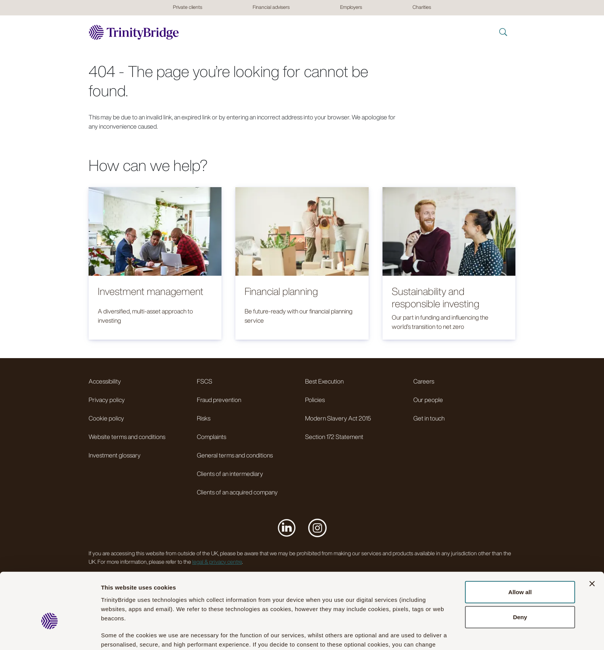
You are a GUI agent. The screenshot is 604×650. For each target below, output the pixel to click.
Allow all (520, 548)
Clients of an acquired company (237, 492)
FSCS (204, 381)
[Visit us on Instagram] (317, 527)
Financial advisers (271, 7)
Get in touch (429, 418)
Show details (427, 635)
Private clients (187, 7)
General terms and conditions (235, 455)
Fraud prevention (219, 399)
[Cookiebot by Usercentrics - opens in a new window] (50, 635)
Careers (423, 381)
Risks (203, 418)
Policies (315, 399)
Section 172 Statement (334, 436)
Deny (520, 573)
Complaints (211, 436)
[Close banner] (592, 540)
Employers (351, 7)
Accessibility (105, 381)
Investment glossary (115, 455)
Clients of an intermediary (230, 473)
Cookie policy (106, 418)
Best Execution (324, 381)
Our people (428, 399)
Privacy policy (107, 399)
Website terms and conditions (127, 436)
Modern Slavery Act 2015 (338, 418)
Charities (422, 7)
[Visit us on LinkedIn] (286, 527)
